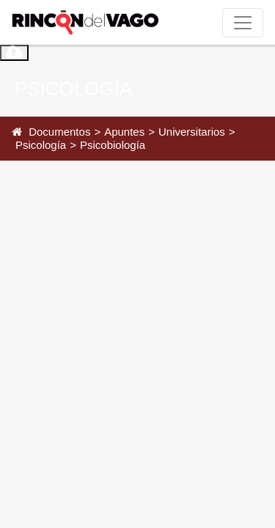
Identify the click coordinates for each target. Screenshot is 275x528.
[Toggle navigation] (242, 22)
